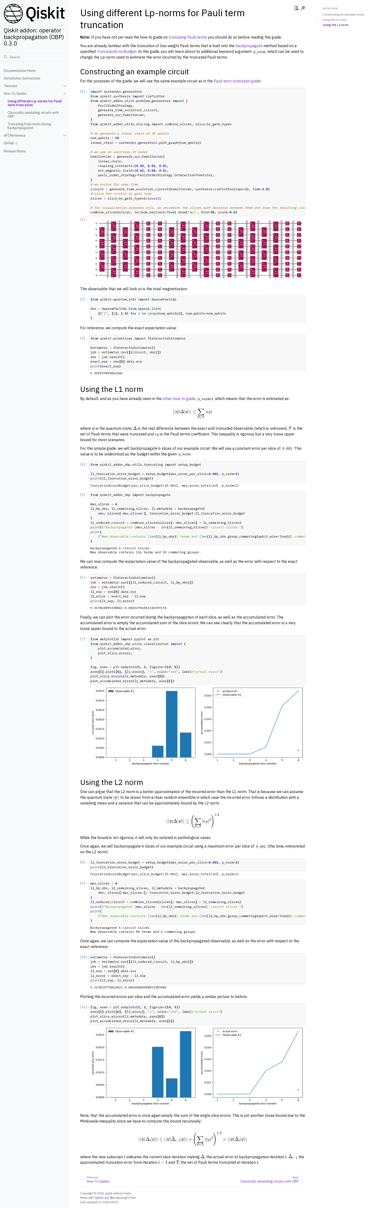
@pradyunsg (118, 1197)
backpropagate (248, 45)
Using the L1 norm (335, 19)
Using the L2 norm (335, 25)
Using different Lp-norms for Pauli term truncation (35, 103)
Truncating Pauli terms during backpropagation (29, 126)
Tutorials (10, 86)
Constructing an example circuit (343, 14)
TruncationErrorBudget (116, 51)
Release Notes (15, 151)
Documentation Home (20, 71)
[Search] (34, 57)
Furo (133, 1197)
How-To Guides (15, 93)
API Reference (15, 135)
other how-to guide (179, 398)
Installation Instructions (22, 78)
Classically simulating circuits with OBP (33, 114)
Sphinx (99, 1197)
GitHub (9, 143)
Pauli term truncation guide (237, 81)
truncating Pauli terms (188, 37)
